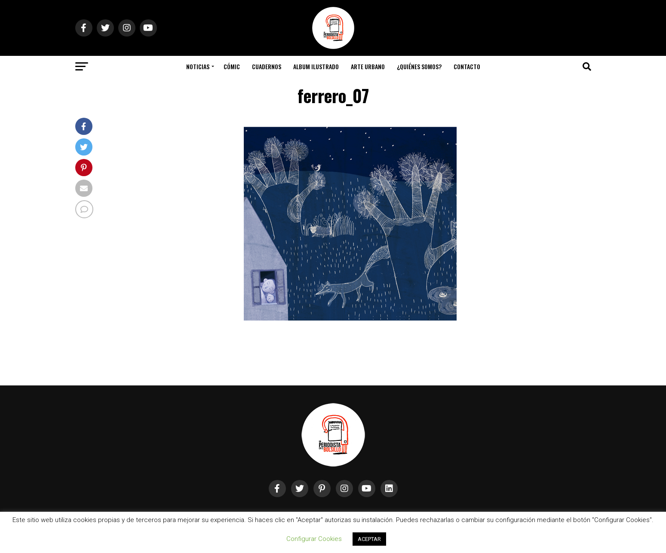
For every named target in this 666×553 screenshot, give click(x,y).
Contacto (467, 66)
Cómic (232, 66)
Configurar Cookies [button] (314, 539)
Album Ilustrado (316, 66)
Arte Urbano (368, 66)
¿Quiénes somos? (419, 66)
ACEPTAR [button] (369, 539)
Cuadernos (266, 66)
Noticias (197, 66)
